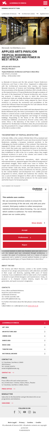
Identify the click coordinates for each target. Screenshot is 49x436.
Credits (38, 422)
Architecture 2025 (9, 332)
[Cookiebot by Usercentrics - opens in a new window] (32, 189)
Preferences (24, 237)
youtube (24, 413)
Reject (24, 245)
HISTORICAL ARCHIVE (9, 354)
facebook (14, 413)
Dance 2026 (6, 340)
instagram (29, 413)
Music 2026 (6, 345)
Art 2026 (5, 327)
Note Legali (12, 422)
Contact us (6, 373)
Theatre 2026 (7, 349)
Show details (37, 223)
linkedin (34, 413)
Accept (24, 230)
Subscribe (6, 403)
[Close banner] (45, 189)
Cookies (30, 422)
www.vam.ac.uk (33, 306)
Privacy (21, 422)
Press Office (7, 389)
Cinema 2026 (6, 336)
